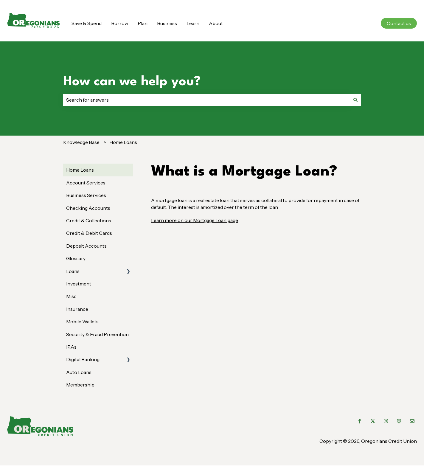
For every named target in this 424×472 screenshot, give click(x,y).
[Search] (355, 99)
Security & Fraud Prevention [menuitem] (97, 334)
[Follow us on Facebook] (359, 421)
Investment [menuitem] (78, 284)
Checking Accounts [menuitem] (88, 208)
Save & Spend (87, 23)
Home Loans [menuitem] (80, 170)
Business (167, 23)
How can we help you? (132, 81)
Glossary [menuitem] (76, 258)
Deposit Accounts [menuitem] (86, 246)
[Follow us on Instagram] (386, 421)
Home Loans (123, 142)
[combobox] (206, 99)
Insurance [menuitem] (77, 309)
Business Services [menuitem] (86, 195)
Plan (142, 23)
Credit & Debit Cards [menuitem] (89, 233)
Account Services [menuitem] (85, 183)
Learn (193, 23)
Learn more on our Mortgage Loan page (194, 220)
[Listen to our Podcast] (399, 421)
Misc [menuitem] (71, 296)
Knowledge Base (81, 142)
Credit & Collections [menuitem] (88, 220)
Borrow (119, 23)
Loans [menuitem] (73, 271)
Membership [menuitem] (80, 385)
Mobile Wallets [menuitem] (82, 321)
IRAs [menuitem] (71, 347)
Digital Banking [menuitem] (83, 359)
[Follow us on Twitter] (373, 421)
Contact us (399, 23)
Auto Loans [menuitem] (78, 372)
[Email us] (412, 421)
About (216, 23)
